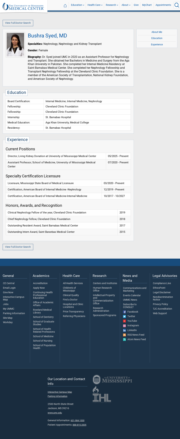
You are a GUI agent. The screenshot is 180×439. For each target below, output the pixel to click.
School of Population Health (44, 347)
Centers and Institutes (105, 283)
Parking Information (14, 313)
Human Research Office (102, 289)
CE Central (8, 283)
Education (76, 5)
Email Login (9, 288)
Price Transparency (73, 311)
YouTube (130, 321)
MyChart (147, 5)
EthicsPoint (159, 288)
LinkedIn (130, 330)
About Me (157, 32)
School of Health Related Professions (44, 330)
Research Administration (101, 309)
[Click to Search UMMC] (177, 5)
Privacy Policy (160, 304)
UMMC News (130, 300)
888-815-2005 (79, 425)
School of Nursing (42, 340)
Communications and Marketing (134, 289)
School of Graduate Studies (43, 323)
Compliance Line (162, 283)
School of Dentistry (43, 317)
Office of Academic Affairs (43, 304)
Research (111, 5)
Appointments (163, 5)
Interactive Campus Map (13, 298)
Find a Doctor (70, 299)
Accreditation (40, 283)
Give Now (8, 292)
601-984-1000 (77, 420)
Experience (157, 44)
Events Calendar (132, 295)
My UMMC (8, 308)
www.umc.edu (55, 412)
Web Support (160, 313)
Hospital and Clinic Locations (73, 306)
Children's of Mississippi (69, 289)
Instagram (131, 325)
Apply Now (39, 288)
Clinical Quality (71, 295)
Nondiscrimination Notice (163, 298)
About (125, 5)
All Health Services (73, 283)
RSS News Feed (133, 335)
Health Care (94, 5)
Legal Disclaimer (162, 292)
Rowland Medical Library (42, 311)
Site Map (7, 318)
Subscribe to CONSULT (130, 306)
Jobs (5, 304)
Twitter (129, 316)
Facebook (130, 311)
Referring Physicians (74, 316)
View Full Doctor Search (18, 22)
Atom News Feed (134, 339)
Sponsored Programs (104, 315)
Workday (8, 322)
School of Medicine (43, 336)
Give (136, 5)
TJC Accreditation (162, 308)
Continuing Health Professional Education (43, 295)
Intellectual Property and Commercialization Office (104, 299)
